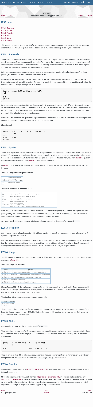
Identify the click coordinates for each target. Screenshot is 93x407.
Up (11, 16)
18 (51, 2)
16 (44, 2)
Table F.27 (79, 162)
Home (80, 16)
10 (24, 2)
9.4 (13, 2)
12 (31, 2)
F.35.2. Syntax (6, 31)
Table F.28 (32, 164)
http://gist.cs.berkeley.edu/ (12, 388)
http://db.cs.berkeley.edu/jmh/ (48, 385)
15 (41, 2)
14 (38, 2)
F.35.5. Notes (6, 38)
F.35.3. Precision (7, 33)
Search (81, 2)
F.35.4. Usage (6, 36)
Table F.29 (15, 266)
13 (34, 2)
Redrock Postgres (71, 2)
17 (48, 2)
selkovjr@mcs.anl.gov (36, 377)
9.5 (16, 2)
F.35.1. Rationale (7, 28)
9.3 (9, 2)
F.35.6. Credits (6, 41)
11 (27, 2)
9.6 (20, 2)
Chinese (89, 2)
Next (90, 16)
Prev (3, 16)
